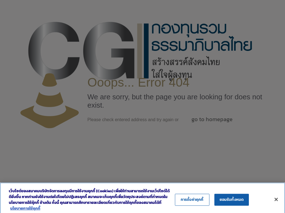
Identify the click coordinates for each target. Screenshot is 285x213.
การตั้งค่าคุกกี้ (192, 202)
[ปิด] (276, 202)
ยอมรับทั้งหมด (232, 202)
